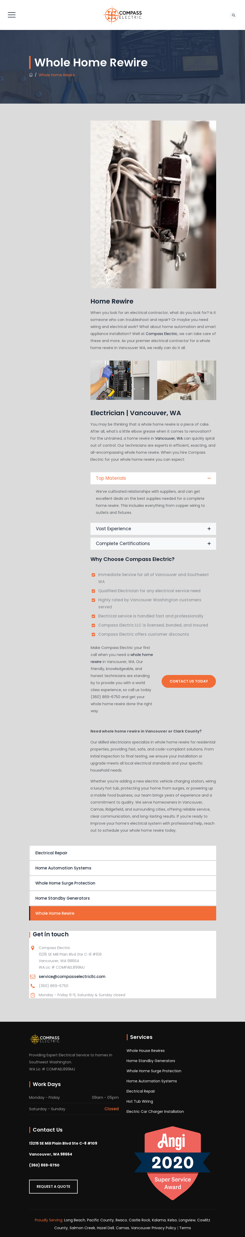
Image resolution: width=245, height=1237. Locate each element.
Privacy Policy (164, 1227)
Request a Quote (53, 1186)
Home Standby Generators (62, 898)
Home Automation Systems (63, 868)
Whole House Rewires (146, 1050)
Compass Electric (161, 333)
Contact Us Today (189, 681)
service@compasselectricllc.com (72, 976)
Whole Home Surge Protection (65, 883)
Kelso (172, 1220)
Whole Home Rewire (54, 913)
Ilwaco (121, 1220)
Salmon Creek (82, 1227)
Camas (122, 1227)
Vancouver (141, 1227)
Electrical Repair (51, 853)
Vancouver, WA (169, 438)
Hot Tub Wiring (140, 1101)
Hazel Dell (105, 1227)
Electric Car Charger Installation (155, 1111)
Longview (187, 1220)
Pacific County (100, 1220)
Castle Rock (139, 1220)
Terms (185, 1227)
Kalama (159, 1220)
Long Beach (74, 1220)
